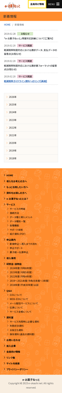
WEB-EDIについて (19, 299)
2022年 (13, 127)
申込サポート (16, 248)
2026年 (13, 96)
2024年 (13, 112)
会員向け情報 (37, 4)
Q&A (9, 290)
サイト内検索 (13, 363)
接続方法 (14, 213)
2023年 (13, 120)
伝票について (16, 307)
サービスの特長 (17, 208)
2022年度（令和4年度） (21, 276)
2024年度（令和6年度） (21, 268)
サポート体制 (16, 229)
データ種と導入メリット (21, 217)
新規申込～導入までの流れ (23, 244)
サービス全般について (21, 311)
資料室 (9, 317)
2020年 (13, 143)
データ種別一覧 (17, 221)
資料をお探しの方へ (16, 193)
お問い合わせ (13, 340)
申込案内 (11, 239)
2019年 (13, 150)
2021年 (13, 135)
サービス (10, 204)
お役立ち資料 (16, 330)
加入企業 (11, 345)
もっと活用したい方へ (17, 187)
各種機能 (14, 225)
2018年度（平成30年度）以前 (24, 285)
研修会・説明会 (14, 264)
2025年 (13, 104)
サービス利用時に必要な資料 (24, 321)
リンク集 (10, 357)
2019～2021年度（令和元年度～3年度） (29, 280)
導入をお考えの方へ (16, 181)
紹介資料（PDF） (18, 234)
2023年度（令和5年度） (21, 272)
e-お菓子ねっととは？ (17, 198)
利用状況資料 (17, 325)
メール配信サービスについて (24, 303)
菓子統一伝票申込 (19, 252)
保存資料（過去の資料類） (22, 334)
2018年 (13, 158)
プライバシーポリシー (17, 369)
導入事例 (11, 258)
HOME (7, 24)
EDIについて (16, 294)
